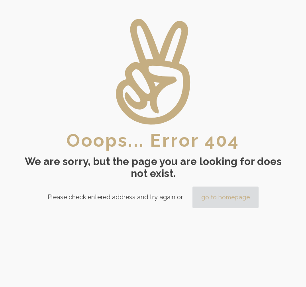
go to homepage (225, 197)
